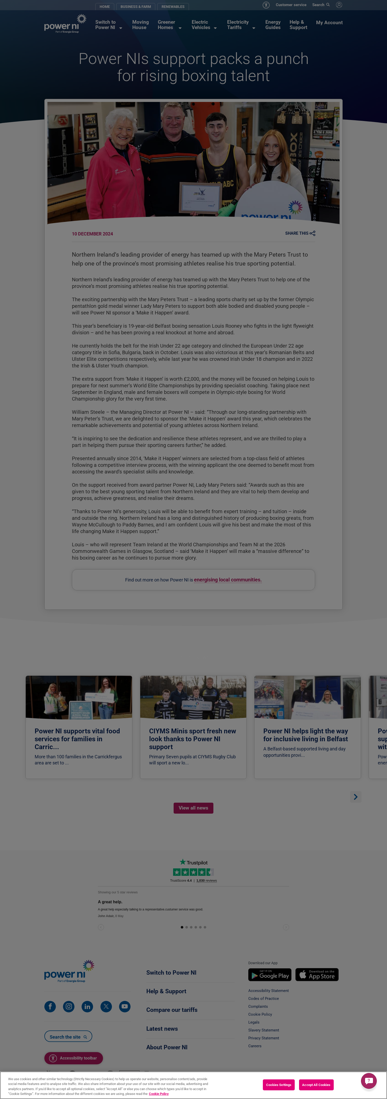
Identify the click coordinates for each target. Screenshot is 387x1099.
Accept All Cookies (316, 1085)
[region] (193, 1085)
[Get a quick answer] (369, 1081)
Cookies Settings (278, 1085)
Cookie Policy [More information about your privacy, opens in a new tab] (159, 1094)
